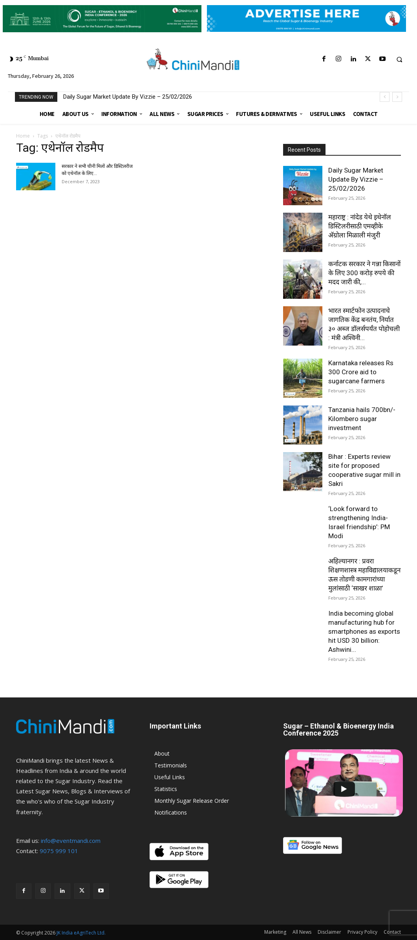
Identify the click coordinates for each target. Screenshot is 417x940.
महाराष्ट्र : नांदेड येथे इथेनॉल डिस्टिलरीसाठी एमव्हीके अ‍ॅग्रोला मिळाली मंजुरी (359, 226)
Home (23, 135)
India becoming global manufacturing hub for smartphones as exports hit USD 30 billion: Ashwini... (364, 631)
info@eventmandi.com (71, 840)
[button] (399, 59)
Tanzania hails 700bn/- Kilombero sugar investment (361, 419)
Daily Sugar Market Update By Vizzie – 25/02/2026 (127, 96)
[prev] (385, 97)
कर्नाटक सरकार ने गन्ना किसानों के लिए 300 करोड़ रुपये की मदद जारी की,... (364, 273)
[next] (397, 97)
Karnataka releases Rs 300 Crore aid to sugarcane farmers (360, 372)
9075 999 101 (59, 851)
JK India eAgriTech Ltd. (81, 932)
